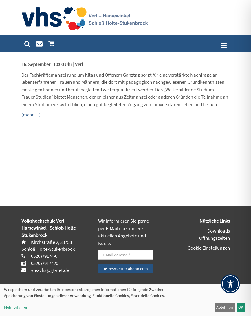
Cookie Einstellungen (209, 248)
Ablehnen (224, 307)
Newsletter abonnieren (125, 268)
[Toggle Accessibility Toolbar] (230, 284)
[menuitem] (27, 44)
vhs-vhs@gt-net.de (49, 270)
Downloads (218, 231)
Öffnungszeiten (214, 238)
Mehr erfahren (16, 307)
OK (240, 307)
